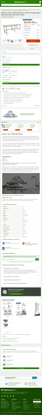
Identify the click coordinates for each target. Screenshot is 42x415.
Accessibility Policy (21, 412)
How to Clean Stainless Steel (13, 339)
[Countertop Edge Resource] (7, 325)
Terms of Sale (3, 412)
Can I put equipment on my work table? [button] (11, 268)
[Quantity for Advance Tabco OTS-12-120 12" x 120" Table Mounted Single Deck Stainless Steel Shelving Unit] (14, 130)
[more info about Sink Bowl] (37, 38)
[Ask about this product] (21, 259)
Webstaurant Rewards (4, 402)
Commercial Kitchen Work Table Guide (14, 341)
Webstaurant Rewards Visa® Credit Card (34, 45)
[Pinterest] (13, 396)
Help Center (37, 401)
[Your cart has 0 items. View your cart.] (39, 2)
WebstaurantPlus (4, 401)
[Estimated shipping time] (19, 89)
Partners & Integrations (5, 407)
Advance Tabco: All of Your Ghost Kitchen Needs (12, 195)
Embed (11, 197)
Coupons (13, 405)
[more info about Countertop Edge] (37, 30)
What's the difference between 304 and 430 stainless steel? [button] (15, 283)
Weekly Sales (14, 403)
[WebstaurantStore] (14, 390)
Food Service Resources (16, 406)
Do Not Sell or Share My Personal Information (32, 412)
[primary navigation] (3, 2)
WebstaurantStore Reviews (16, 407)
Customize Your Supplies (5, 405)
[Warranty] (34, 309)
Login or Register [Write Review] (21, 368)
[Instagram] (2, 396)
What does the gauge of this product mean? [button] (12, 279)
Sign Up (34, 377)
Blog (12, 401)
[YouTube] (5, 396)
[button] (4, 41)
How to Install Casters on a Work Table (14, 338)
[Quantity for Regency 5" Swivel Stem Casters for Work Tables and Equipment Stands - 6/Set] (2, 130)
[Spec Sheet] (7, 309)
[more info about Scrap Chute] (37, 35)
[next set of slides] (40, 127)
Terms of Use (14, 412)
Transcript (7, 197)
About (4, 197)
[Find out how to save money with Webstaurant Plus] (2, 124)
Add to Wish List (32, 48)
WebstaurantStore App (5, 403)
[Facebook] (8, 396)
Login (25, 26)
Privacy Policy (9, 412)
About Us (24, 401)
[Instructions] (21, 309)
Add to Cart (5, 129)
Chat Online (35, 405)
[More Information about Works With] (6, 122)
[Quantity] (25, 40)
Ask (37, 259)
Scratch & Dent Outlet (15, 402)
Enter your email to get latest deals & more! (10, 378)
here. (15, 164)
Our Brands (25, 402)
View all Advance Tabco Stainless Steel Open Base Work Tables (27, 114)
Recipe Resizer (3, 406)
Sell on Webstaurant (26, 407)
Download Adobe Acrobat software (25, 334)
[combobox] (21, 5)
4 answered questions (10, 17)
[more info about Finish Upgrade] (37, 32)
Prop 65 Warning (16, 239)
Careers (24, 403)
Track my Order (37, 403)
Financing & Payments (27, 405)
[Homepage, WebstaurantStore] (21, 2)
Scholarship (25, 406)
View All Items (39, 122)
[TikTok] (10, 396)
